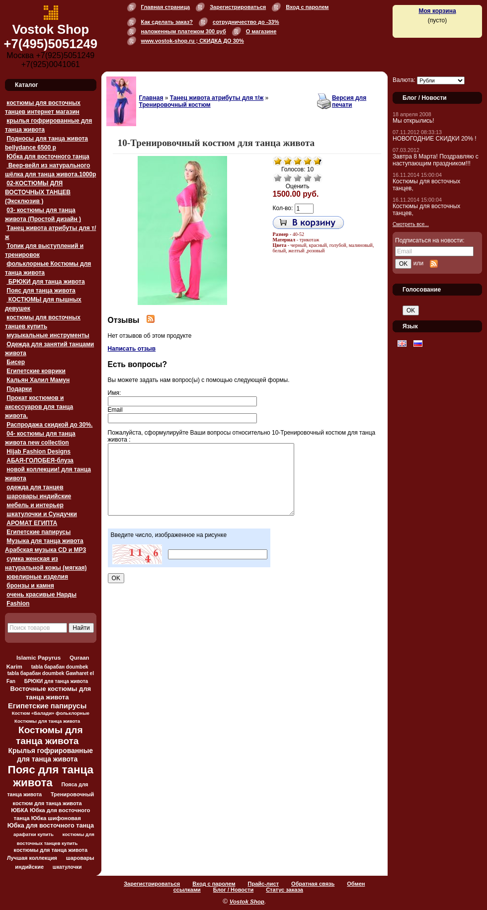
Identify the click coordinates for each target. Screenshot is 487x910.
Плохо (288, 178)
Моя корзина (437, 10)
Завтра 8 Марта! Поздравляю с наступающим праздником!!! (436, 160)
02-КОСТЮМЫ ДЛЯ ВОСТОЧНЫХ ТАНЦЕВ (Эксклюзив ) (38, 192)
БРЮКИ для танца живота (45, 281)
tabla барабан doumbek (59, 667)
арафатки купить (33, 834)
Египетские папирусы (38, 532)
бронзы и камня (30, 585)
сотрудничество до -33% (246, 22)
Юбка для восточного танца (47, 156)
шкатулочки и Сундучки (41, 514)
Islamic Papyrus (38, 657)
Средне (298, 178)
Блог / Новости (233, 890)
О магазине (261, 31)
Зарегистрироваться (238, 7)
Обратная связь (312, 884)
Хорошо (308, 178)
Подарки (19, 388)
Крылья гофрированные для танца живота (50, 755)
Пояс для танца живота (40, 290)
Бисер (15, 362)
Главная (151, 97)
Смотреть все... (411, 224)
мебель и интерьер (34, 505)
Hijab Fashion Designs (38, 451)
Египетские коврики (36, 371)
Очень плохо (278, 178)
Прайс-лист (263, 884)
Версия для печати (349, 101)
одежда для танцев (34, 487)
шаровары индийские (38, 496)
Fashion (17, 603)
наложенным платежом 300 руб (183, 31)
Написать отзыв (132, 348)
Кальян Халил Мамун (38, 380)
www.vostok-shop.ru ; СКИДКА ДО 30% (192, 41)
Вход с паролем (307, 7)
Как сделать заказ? (167, 22)
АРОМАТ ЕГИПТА (31, 523)
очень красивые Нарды (41, 594)
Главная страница (165, 7)
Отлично (318, 178)
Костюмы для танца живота (49, 735)
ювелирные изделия (37, 576)
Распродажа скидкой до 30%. (49, 424)
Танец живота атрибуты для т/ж (216, 97)
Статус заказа (284, 890)
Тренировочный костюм (175, 104)
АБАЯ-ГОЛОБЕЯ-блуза (39, 460)
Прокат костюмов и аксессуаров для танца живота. (39, 406)
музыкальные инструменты (47, 335)
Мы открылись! (413, 120)
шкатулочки (67, 867)
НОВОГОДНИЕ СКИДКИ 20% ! (435, 138)
